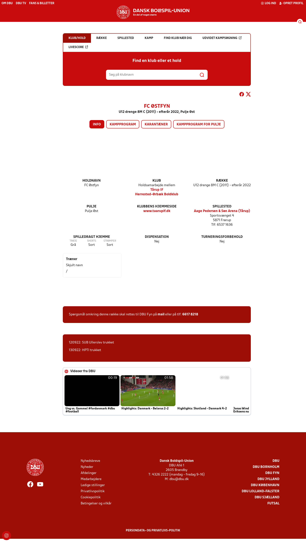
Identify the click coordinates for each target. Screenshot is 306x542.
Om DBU (7, 3)
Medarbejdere (91, 479)
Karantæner (156, 124)
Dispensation (157, 237)
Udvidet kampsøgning (221, 38)
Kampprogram (123, 124)
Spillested (222, 206)
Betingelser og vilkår (96, 503)
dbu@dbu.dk (179, 479)
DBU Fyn (272, 473)
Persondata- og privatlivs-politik (153, 530)
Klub (156, 180)
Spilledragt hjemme (91, 237)
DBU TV (21, 3)
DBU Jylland (268, 479)
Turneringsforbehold (222, 237)
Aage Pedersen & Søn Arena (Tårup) (222, 211)
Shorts (91, 241)
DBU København (265, 485)
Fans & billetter (41, 3)
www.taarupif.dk (156, 211)
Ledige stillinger (93, 485)
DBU (276, 461)
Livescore (78, 47)
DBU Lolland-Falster (260, 491)
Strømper (110, 241)
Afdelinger (88, 473)
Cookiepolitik (90, 497)
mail (161, 314)
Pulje (91, 206)
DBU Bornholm (266, 467)
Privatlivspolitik (92, 491)
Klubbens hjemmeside (157, 206)
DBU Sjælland (267, 497)
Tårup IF (156, 189)
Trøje (73, 241)
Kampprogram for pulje (199, 124)
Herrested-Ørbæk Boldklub (156, 194)
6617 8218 (190, 314)
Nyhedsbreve (90, 461)
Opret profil (291, 3)
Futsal (273, 503)
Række (222, 180)
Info (97, 124)
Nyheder (87, 467)
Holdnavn (91, 180)
